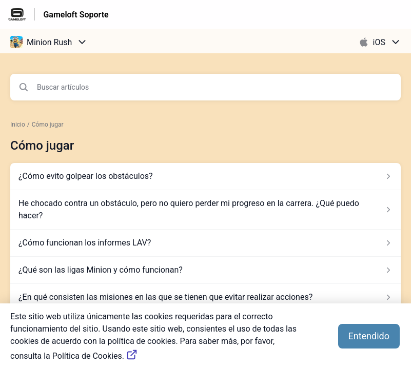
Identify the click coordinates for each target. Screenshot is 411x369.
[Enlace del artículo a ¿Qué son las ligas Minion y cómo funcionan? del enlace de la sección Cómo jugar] (205, 270)
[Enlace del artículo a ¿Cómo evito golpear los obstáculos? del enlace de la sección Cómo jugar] (205, 176)
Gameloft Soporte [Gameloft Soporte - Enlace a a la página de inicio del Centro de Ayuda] (75, 14)
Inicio (17, 124)
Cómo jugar (48, 124)
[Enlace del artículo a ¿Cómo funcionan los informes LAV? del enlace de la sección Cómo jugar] (205, 243)
